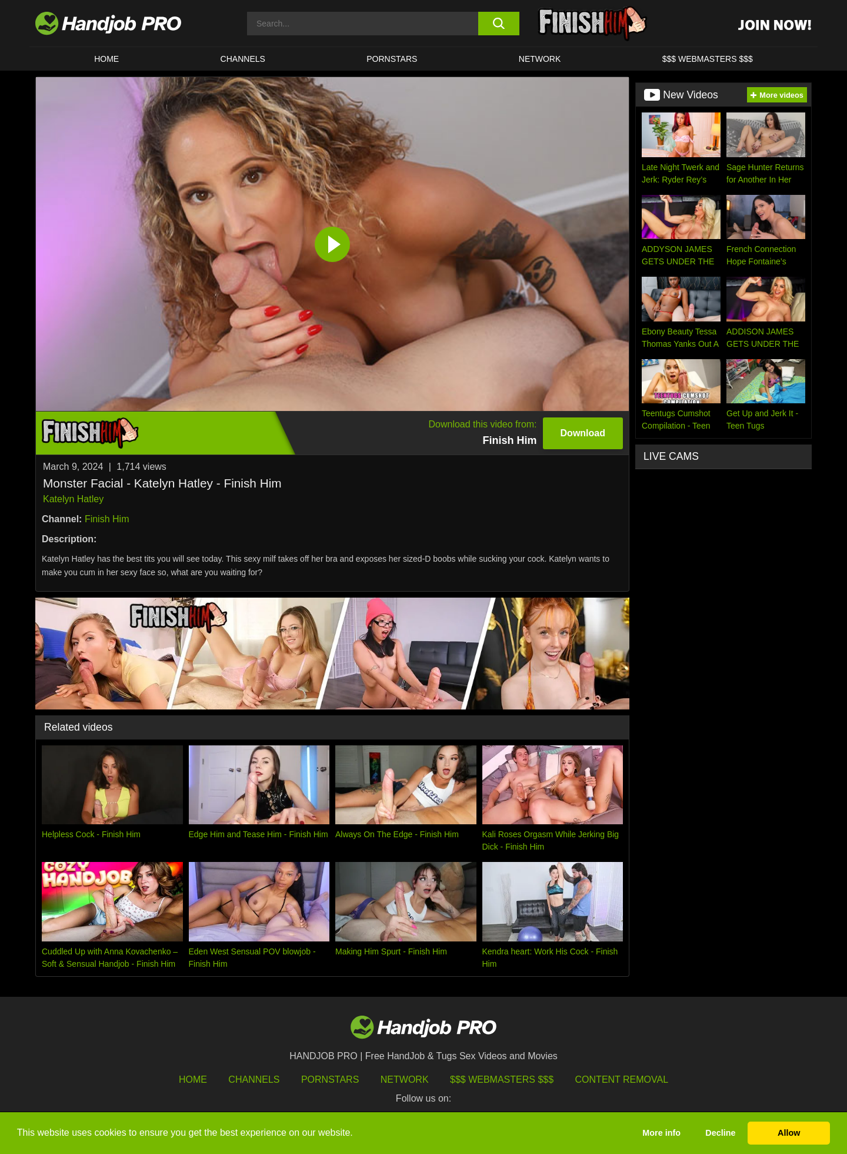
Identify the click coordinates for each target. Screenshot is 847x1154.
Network (540, 59)
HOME (106, 59)
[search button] (498, 23)
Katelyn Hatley (73, 499)
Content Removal (622, 1080)
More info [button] (661, 1133)
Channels (253, 1080)
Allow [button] (789, 1133)
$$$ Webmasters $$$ (501, 1080)
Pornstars (391, 59)
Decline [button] (720, 1133)
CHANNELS (243, 59)
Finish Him (107, 519)
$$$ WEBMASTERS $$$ (707, 59)
